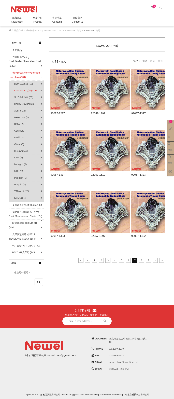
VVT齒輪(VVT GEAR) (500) (25, 245)
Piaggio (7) (20, 184)
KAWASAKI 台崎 (73, 30)
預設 (144, 61)
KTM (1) (18, 157)
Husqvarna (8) (21, 151)
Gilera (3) (19, 144)
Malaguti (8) (20, 164)
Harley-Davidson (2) (24, 104)
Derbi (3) (18, 137)
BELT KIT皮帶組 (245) (22, 252)
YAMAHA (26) (21, 191)
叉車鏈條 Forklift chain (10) (25, 205)
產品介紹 (37, 20)
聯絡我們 (77, 20)
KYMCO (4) (20, 198)
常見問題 (57, 20)
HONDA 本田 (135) (24, 83)
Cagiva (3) (19, 130)
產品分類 (26, 43)
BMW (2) (19, 124)
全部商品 (15, 50)
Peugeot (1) (20, 177)
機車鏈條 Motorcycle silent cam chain (44, 30)
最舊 (160, 61)
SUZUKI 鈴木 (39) (23, 97)
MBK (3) (18, 171)
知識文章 (17, 20)
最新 (152, 61)
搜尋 (26, 263)
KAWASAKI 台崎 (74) (25, 90)
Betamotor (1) (21, 117)
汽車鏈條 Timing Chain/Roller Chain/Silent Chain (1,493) (25, 61)
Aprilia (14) (20, 110)
